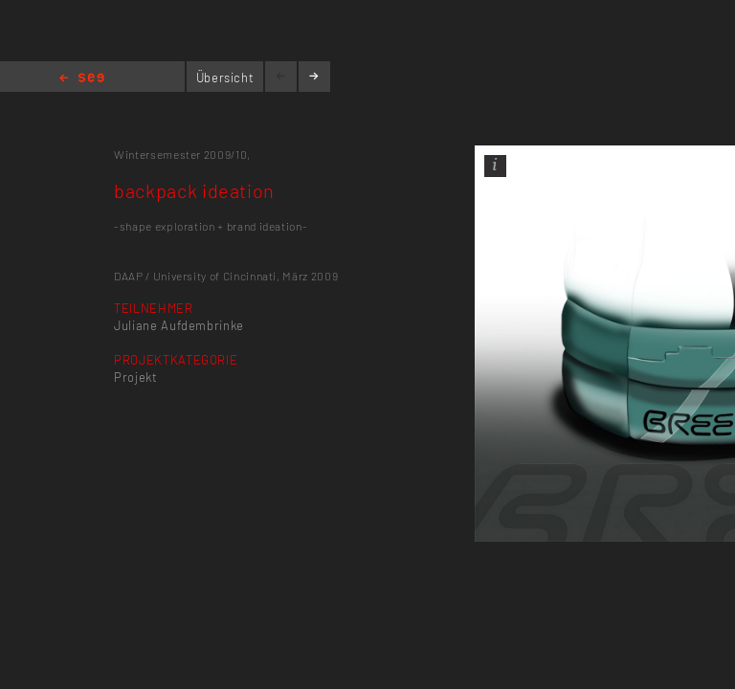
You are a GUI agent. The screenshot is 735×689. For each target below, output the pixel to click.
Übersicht (225, 77)
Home (81, 79)
